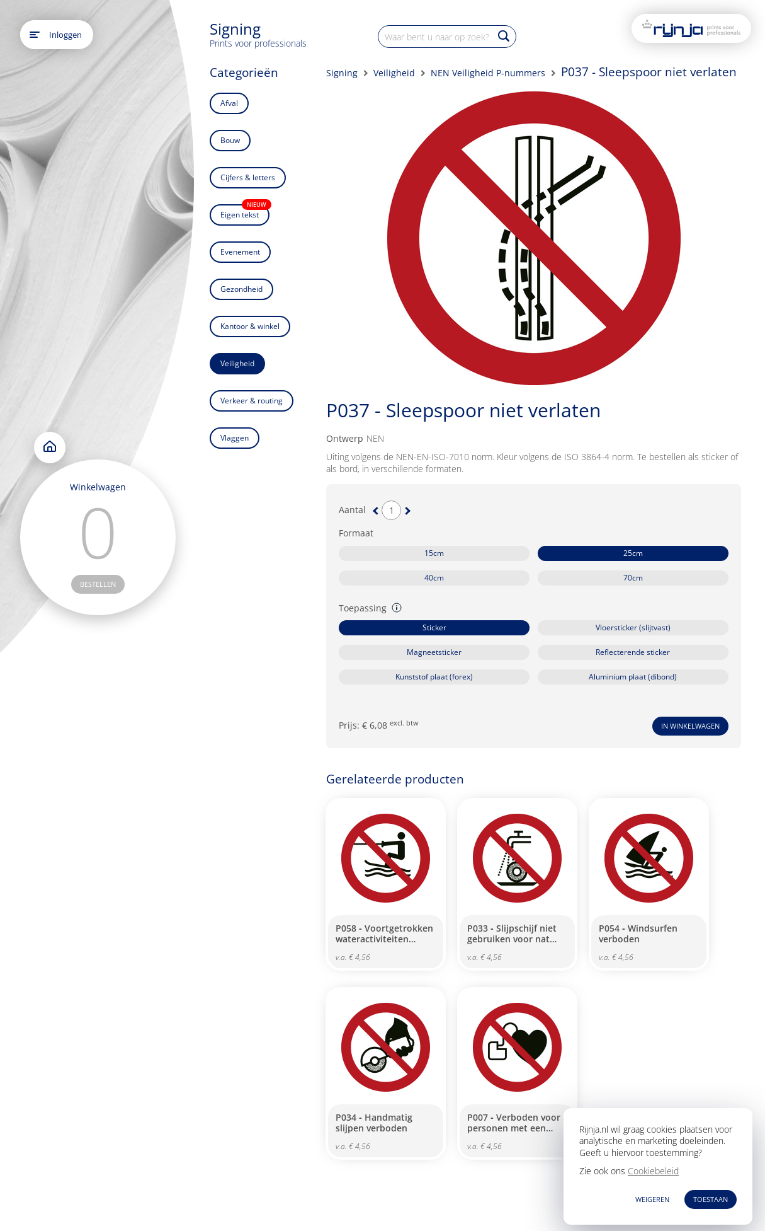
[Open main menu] (34, 34)
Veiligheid (237, 363)
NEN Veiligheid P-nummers (488, 73)
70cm (633, 577)
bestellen (98, 584)
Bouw (230, 140)
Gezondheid (241, 289)
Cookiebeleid (653, 1171)
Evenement (240, 251)
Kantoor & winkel (250, 326)
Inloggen (65, 34)
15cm (434, 553)
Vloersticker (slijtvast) (633, 627)
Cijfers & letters (247, 177)
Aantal (352, 510)
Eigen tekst (244, 212)
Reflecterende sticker (633, 652)
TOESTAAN (710, 1199)
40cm (434, 577)
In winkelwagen (690, 726)
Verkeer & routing (251, 400)
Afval (229, 103)
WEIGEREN (652, 1199)
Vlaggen (234, 437)
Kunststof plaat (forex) (434, 676)
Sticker (434, 627)
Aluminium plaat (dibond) (633, 676)
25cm (633, 553)
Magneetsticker (434, 652)
